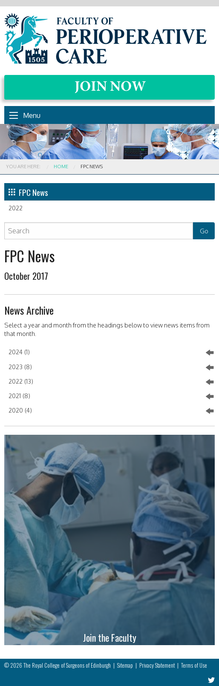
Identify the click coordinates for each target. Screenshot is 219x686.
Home (61, 166)
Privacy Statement (157, 665)
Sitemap (125, 665)
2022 (16, 208)
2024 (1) (111, 352)
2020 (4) (111, 411)
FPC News (28, 192)
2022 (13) (111, 382)
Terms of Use (194, 665)
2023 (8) (111, 367)
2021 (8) (111, 396)
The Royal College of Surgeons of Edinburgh (67, 665)
